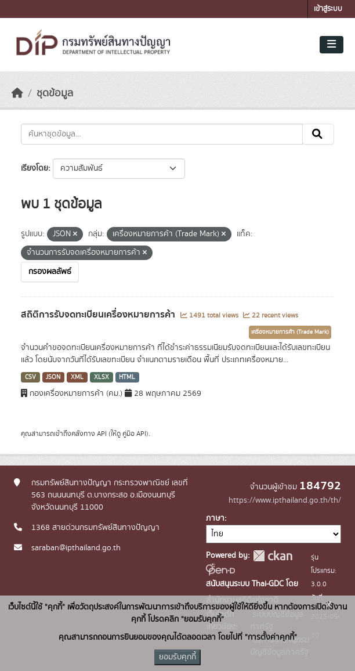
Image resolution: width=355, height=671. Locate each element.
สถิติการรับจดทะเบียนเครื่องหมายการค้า (99, 314)
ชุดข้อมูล (55, 93)
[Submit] (318, 134)
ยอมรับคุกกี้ (177, 657)
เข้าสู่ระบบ (328, 9)
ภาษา (215, 518)
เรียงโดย (34, 168)
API (102, 433)
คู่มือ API (134, 433)
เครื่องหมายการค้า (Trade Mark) (290, 332)
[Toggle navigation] (331, 44)
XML (77, 377)
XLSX (101, 377)
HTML (127, 377)
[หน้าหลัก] (17, 93)
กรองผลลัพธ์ (49, 271)
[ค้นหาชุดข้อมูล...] (162, 134)
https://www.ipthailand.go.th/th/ (285, 500)
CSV (30, 377)
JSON (53, 377)
